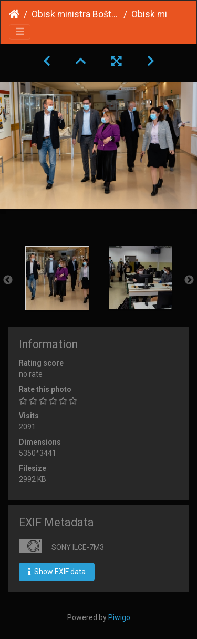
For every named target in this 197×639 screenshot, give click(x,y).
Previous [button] (8, 280)
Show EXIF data (57, 571)
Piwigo (119, 617)
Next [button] (189, 280)
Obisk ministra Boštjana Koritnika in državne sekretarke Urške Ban (75, 14)
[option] (57, 278)
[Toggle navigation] (19, 32)
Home (14, 14)
